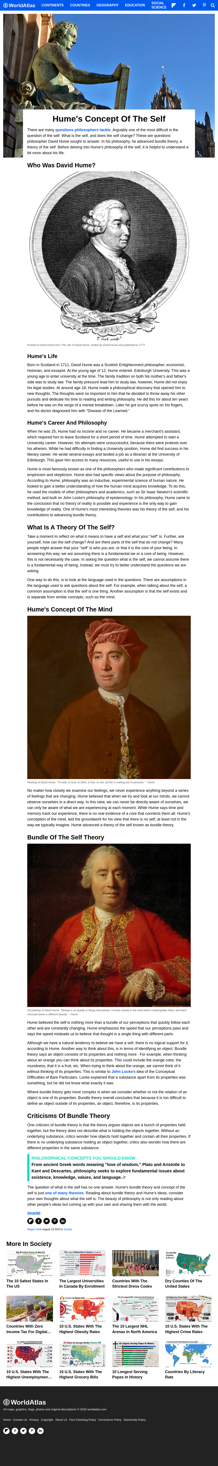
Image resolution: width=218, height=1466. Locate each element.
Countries (80, 5)
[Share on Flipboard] (30, 1221)
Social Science (158, 5)
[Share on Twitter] (46, 1221)
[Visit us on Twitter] (23, 1431)
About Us (61, 1419)
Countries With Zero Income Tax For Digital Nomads (26, 1331)
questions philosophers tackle (82, 130)
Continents (53, 5)
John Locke (122, 1071)
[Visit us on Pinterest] (32, 1431)
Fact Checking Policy (82, 1419)
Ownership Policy (134, 1419)
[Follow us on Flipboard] (6, 1431)
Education (135, 5)
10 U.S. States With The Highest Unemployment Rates (27, 1377)
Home (7, 1419)
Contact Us (20, 1419)
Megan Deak (34, 1229)
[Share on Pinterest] (55, 1221)
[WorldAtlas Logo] (20, 5)
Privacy (34, 1419)
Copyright (47, 1419)
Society (68, 1229)
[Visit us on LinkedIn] (40, 1431)
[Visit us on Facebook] (15, 1431)
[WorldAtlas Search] (213, 5)
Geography (107, 5)
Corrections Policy (109, 1419)
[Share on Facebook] (38, 1221)
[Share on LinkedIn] (63, 1221)
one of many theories (64, 1193)
